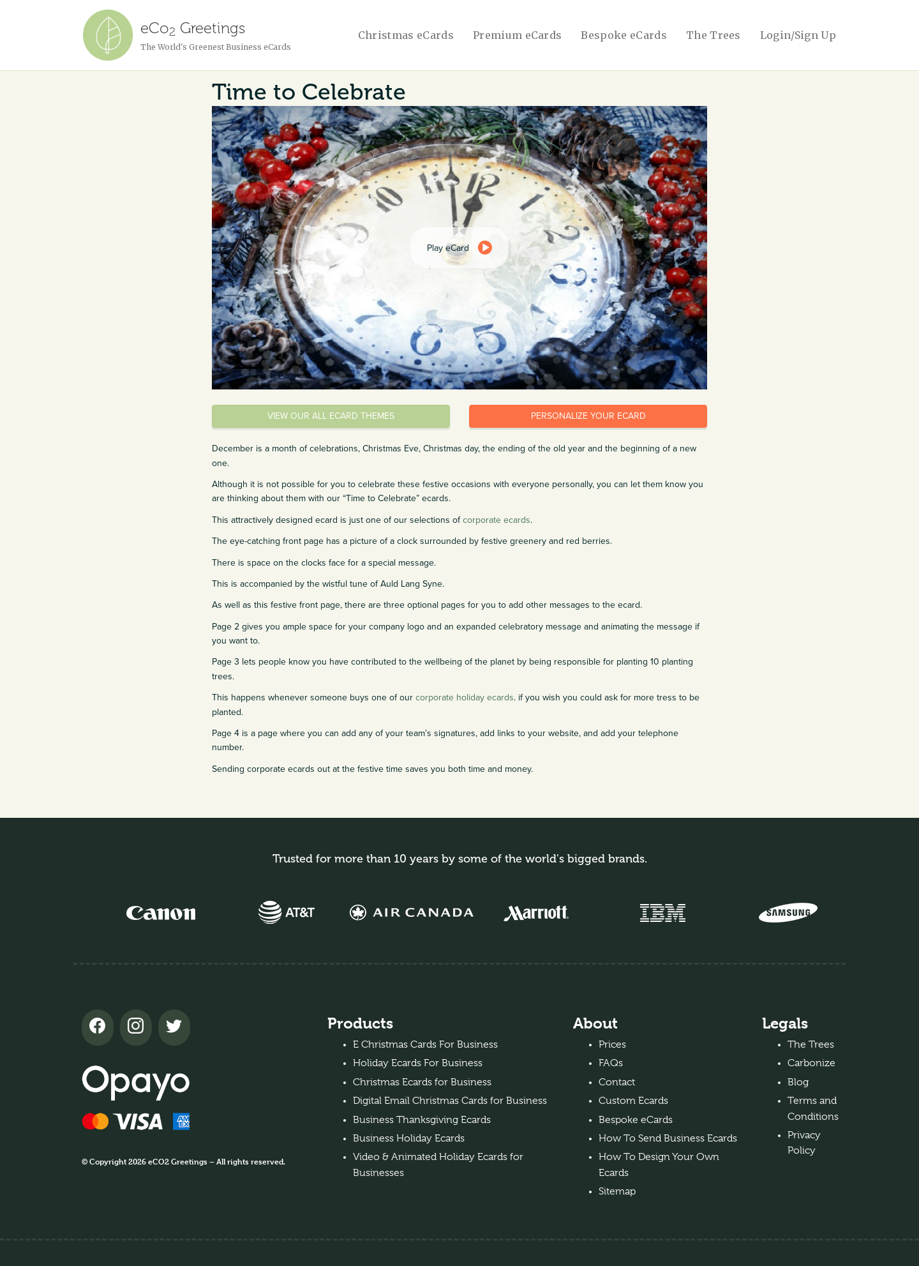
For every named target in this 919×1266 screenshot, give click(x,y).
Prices (612, 1044)
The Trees (713, 35)
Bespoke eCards (623, 35)
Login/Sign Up (798, 35)
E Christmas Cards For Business (425, 1044)
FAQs (611, 1063)
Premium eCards (517, 35)
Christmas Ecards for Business (422, 1082)
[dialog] (459, 248)
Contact (617, 1082)
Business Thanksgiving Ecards (422, 1120)
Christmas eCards (406, 35)
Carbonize (811, 1063)
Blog (798, 1082)
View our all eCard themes (330, 416)
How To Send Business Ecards (668, 1138)
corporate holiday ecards (464, 697)
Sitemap (617, 1191)
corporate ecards (496, 520)
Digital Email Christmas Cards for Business (450, 1100)
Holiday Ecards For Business (417, 1063)
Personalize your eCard (588, 416)
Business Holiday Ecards (409, 1138)
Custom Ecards (633, 1100)
